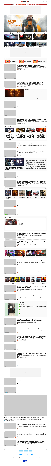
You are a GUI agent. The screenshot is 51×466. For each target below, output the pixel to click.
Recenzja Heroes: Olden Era (29, 4)
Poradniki (31, 451)
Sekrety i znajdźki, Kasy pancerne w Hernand (24, 225)
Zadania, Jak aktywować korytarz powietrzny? (24, 226)
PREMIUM (12, 4)
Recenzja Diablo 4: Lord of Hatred (36, 4)
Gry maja (15, 4)
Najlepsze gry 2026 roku (21, 453)
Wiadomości (20, 451)
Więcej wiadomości (25, 449)
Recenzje (27, 451)
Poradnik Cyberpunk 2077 (15, 453)
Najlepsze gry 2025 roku (27, 453)
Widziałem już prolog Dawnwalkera (21, 4)
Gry (24, 451)
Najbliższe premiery (36, 453)
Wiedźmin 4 (32, 453)
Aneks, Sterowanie (21, 224)
